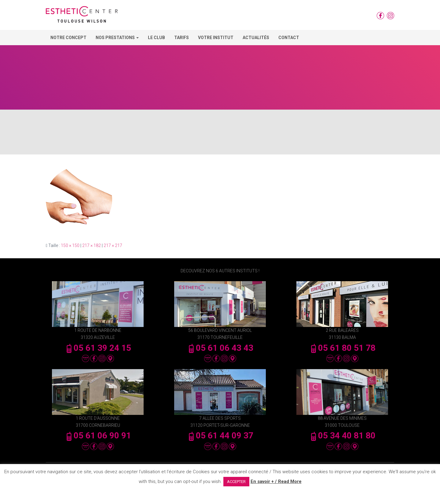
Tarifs (181, 37)
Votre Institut (215, 37)
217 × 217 (113, 245)
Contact (288, 37)
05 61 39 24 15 (97, 348)
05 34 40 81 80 (342, 435)
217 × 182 (91, 245)
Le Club (156, 37)
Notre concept (68, 37)
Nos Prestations (117, 37)
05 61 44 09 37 (220, 435)
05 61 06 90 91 (97, 435)
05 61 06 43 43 (220, 348)
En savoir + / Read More (276, 481)
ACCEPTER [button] (236, 481)
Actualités (256, 37)
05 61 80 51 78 (342, 348)
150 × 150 (70, 245)
